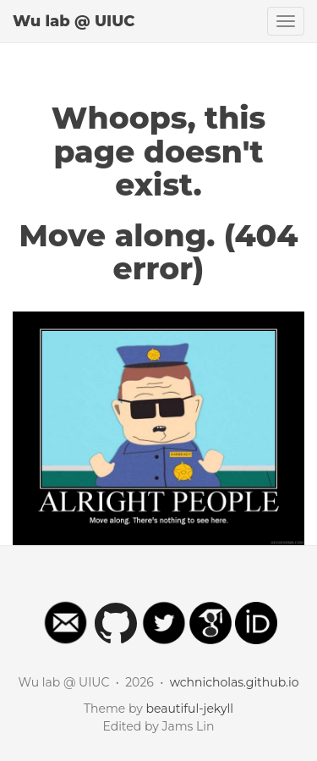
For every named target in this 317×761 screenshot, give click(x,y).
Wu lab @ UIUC (74, 21)
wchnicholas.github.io (234, 682)
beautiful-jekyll (189, 708)
